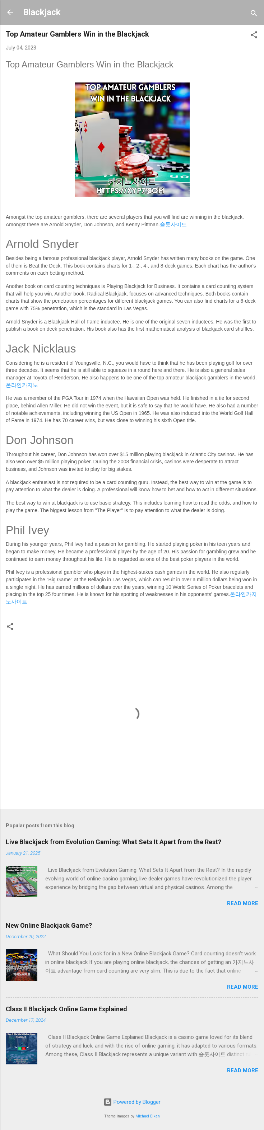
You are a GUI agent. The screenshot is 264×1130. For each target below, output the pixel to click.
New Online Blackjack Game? (49, 925)
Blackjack (42, 12)
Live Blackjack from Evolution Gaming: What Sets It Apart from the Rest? (113, 842)
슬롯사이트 (173, 224)
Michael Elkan (147, 1116)
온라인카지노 (22, 385)
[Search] (254, 14)
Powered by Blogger (132, 1102)
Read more (242, 903)
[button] (254, 36)
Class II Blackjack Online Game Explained (66, 1009)
